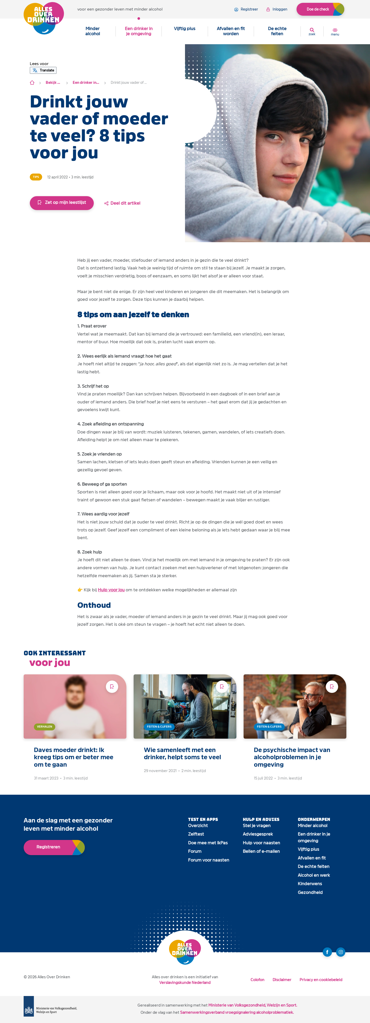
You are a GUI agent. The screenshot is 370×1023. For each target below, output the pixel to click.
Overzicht (198, 825)
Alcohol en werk (314, 875)
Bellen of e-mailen (261, 851)
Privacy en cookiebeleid (321, 980)
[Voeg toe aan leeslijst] (112, 687)
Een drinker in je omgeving (139, 31)
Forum (194, 851)
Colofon (257, 980)
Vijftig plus (184, 28)
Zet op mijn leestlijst (62, 202)
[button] (39, 64)
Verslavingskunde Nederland (184, 982)
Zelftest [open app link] (196, 834)
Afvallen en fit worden (231, 31)
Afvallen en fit (312, 858)
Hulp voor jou (111, 590)
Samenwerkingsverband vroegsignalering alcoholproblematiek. (237, 1012)
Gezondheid (310, 892)
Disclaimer (282, 980)
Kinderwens (310, 884)
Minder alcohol (92, 31)
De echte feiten (277, 31)
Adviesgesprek (258, 834)
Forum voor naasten (208, 860)
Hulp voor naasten (261, 843)
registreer (246, 9)
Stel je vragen (257, 825)
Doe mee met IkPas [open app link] (208, 843)
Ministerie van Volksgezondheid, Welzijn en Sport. (252, 1005)
